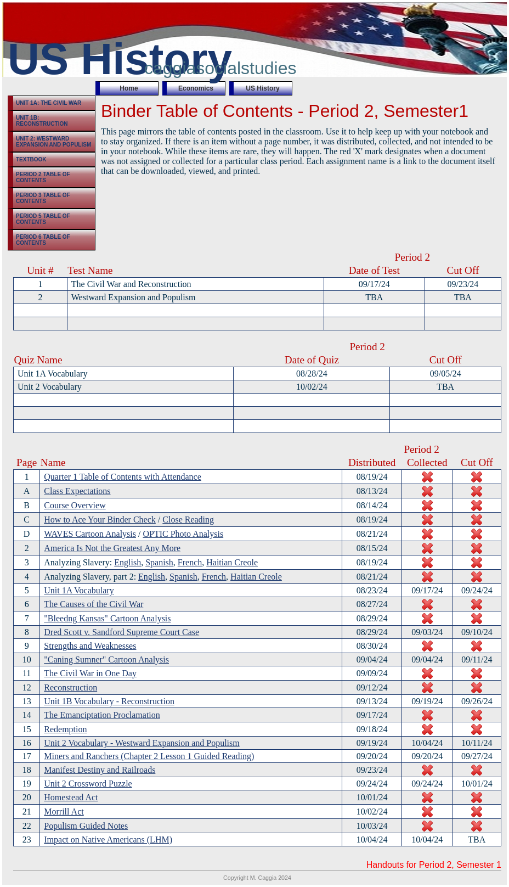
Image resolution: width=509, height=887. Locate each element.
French (190, 562)
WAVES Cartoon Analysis (90, 533)
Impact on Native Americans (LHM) (108, 839)
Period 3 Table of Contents (43, 198)
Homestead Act (71, 797)
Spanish (159, 562)
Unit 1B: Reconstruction (41, 121)
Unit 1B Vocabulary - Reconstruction (109, 701)
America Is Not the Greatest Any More (112, 548)
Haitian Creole (232, 562)
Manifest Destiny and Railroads (99, 769)
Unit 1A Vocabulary (79, 590)
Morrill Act (63, 811)
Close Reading (188, 519)
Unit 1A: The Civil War (48, 103)
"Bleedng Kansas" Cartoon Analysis (107, 618)
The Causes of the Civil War (93, 604)
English (127, 562)
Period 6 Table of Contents (43, 240)
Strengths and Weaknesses (90, 645)
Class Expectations (77, 491)
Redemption (65, 729)
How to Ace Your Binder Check (100, 519)
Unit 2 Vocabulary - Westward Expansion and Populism (141, 743)
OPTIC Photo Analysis (183, 533)
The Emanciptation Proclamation (102, 715)
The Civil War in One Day (90, 673)
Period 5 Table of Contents (43, 219)
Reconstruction (70, 687)
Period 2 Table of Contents (43, 177)
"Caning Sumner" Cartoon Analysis (106, 659)
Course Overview (74, 505)
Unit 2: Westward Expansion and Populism (53, 142)
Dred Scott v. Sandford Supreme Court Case (121, 632)
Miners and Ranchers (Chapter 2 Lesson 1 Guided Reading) (149, 756)
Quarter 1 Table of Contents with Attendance (122, 476)
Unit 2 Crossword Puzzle (88, 783)
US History (262, 88)
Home (129, 88)
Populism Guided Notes (86, 825)
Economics (195, 88)
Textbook (31, 159)
